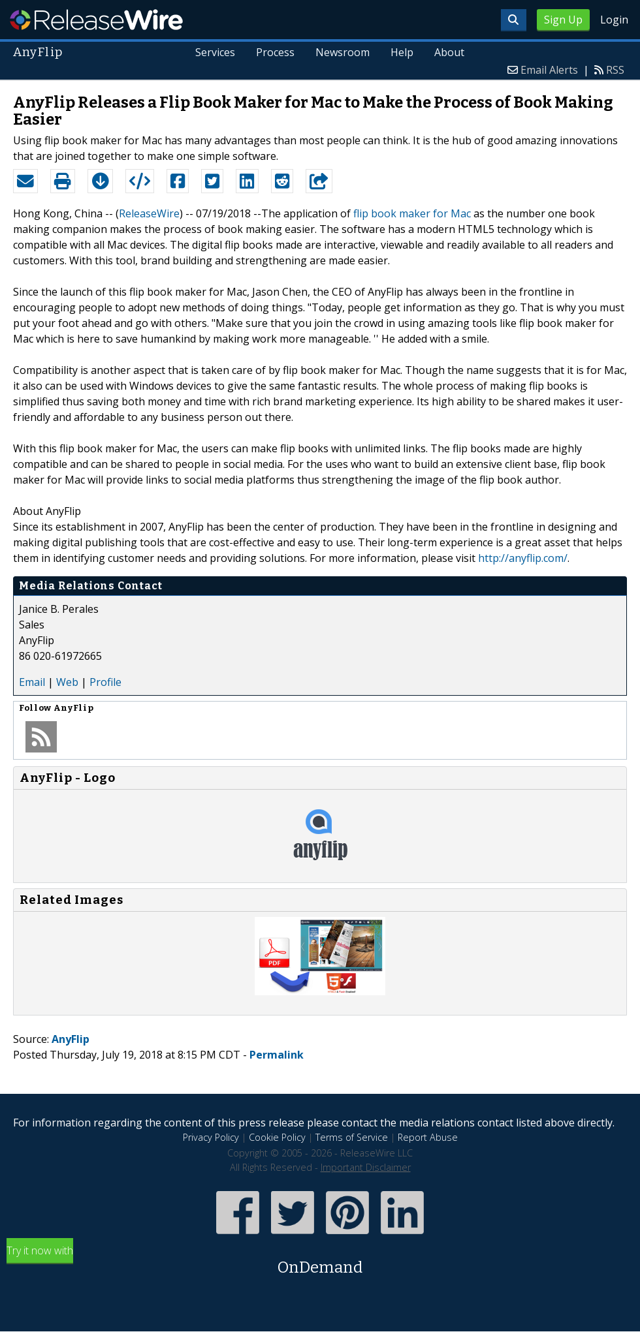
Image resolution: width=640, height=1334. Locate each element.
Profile (105, 682)
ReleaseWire (96, 20)
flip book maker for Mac (412, 213)
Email (32, 682)
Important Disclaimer (366, 1167)
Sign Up (563, 19)
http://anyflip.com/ (523, 558)
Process (275, 52)
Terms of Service (351, 1137)
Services (216, 52)
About (449, 52)
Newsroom (342, 52)
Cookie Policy (277, 1137)
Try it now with (320, 1261)
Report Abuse (428, 1137)
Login (614, 19)
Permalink (276, 1054)
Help (402, 52)
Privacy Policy (211, 1137)
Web (67, 682)
